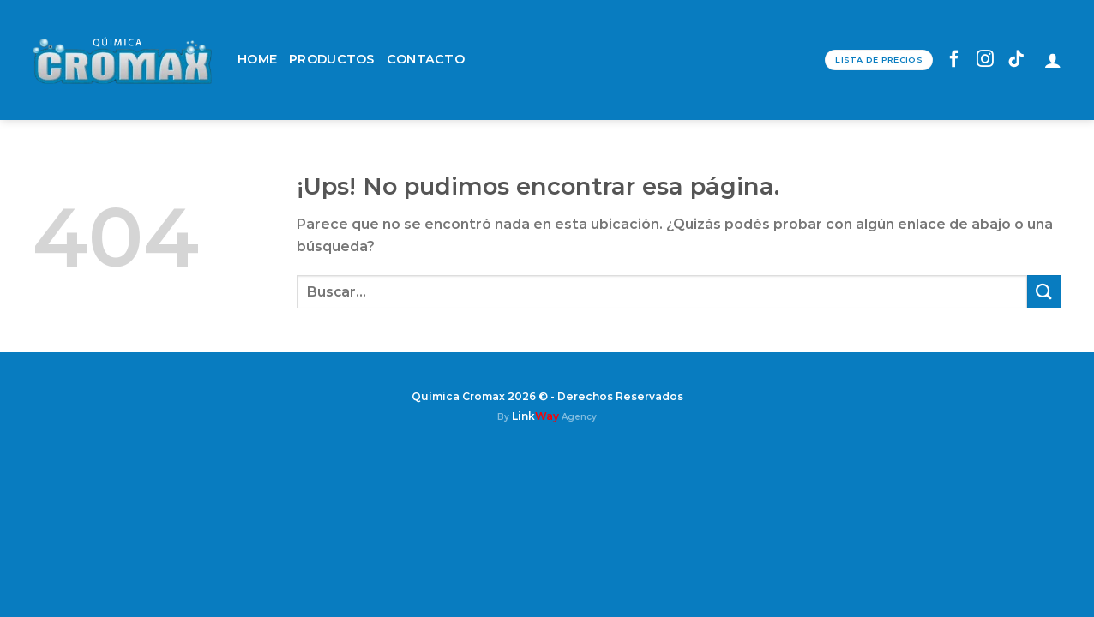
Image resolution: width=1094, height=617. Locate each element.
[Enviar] (1044, 291)
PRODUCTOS (332, 59)
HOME (257, 59)
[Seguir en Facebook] (955, 60)
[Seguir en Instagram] (985, 60)
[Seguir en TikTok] (1016, 60)
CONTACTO (426, 59)
